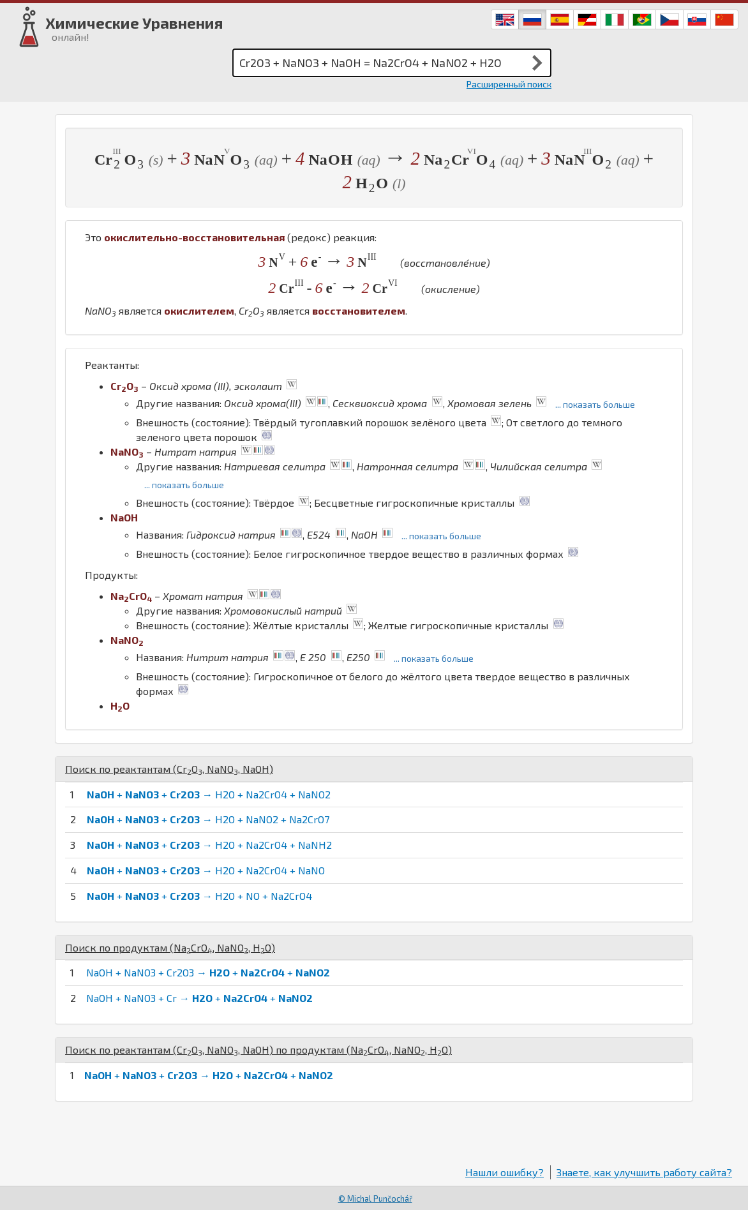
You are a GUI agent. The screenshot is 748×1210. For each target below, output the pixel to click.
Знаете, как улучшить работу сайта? (644, 1172)
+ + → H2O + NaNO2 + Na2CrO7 (208, 819)
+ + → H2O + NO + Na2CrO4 (199, 896)
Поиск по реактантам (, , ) (169, 769)
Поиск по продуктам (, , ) (170, 947)
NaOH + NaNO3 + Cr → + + (199, 998)
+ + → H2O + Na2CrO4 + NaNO (206, 870)
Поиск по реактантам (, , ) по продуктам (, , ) (258, 1049)
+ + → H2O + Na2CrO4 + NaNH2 (209, 845)
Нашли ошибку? (504, 1172)
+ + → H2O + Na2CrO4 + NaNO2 (209, 794)
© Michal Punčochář (375, 1198)
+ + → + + (208, 1075)
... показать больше (595, 404)
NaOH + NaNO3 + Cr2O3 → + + (208, 972)
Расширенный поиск (509, 83)
